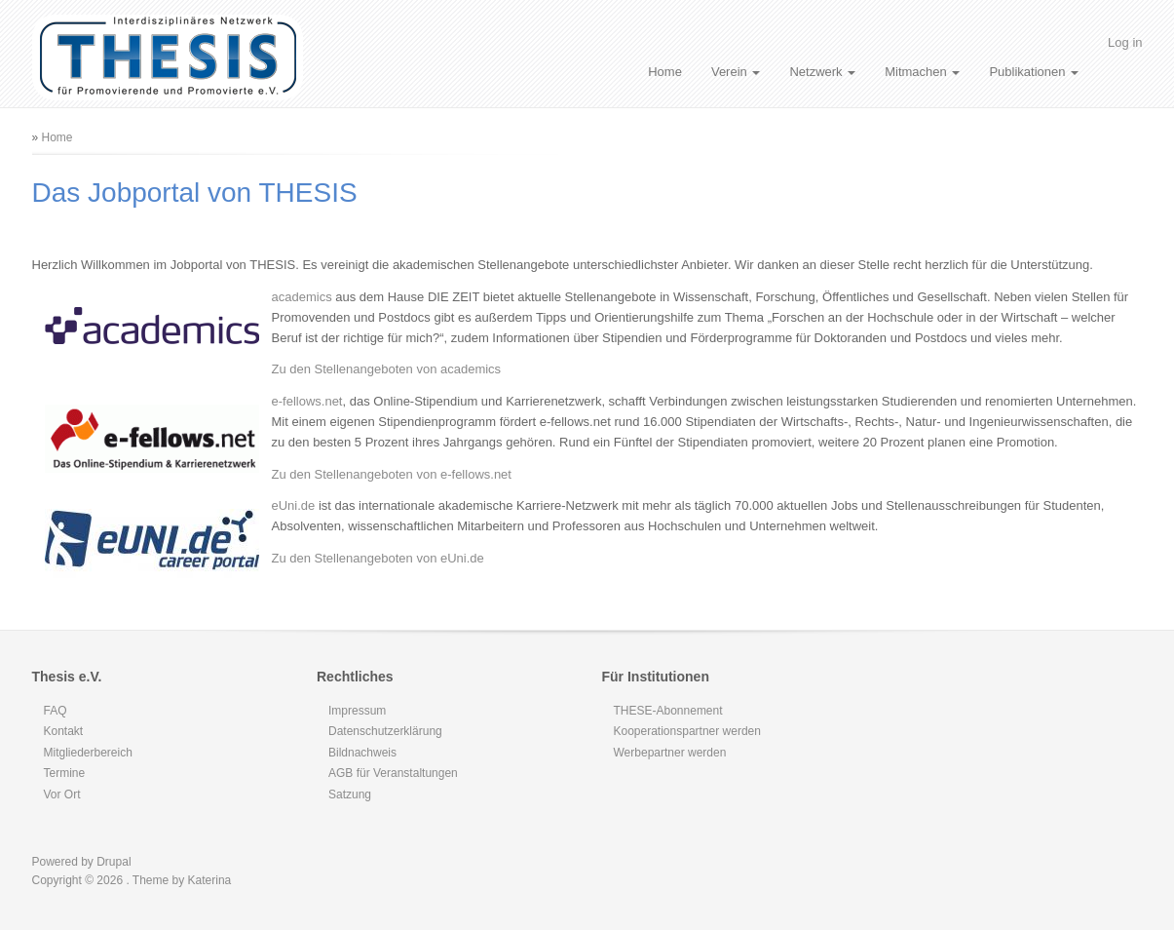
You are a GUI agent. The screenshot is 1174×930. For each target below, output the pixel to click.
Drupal (113, 862)
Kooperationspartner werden (687, 731)
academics (302, 297)
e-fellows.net (307, 401)
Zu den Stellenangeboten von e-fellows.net (391, 474)
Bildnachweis (362, 752)
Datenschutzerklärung (385, 731)
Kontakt (64, 731)
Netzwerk (822, 71)
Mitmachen (922, 71)
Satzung (349, 794)
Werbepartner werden (670, 752)
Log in (1125, 42)
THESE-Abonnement (668, 710)
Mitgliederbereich (88, 752)
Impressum (357, 710)
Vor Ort (62, 794)
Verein (735, 71)
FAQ (55, 710)
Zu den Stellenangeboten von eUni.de (378, 558)
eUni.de (294, 505)
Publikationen (1034, 71)
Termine (65, 773)
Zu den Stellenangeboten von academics (387, 369)
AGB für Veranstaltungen (393, 773)
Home (665, 71)
